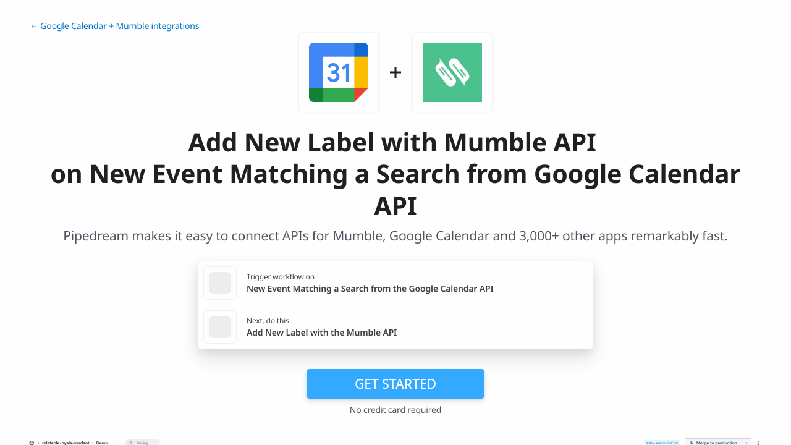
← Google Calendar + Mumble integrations (114, 26)
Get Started (395, 383)
